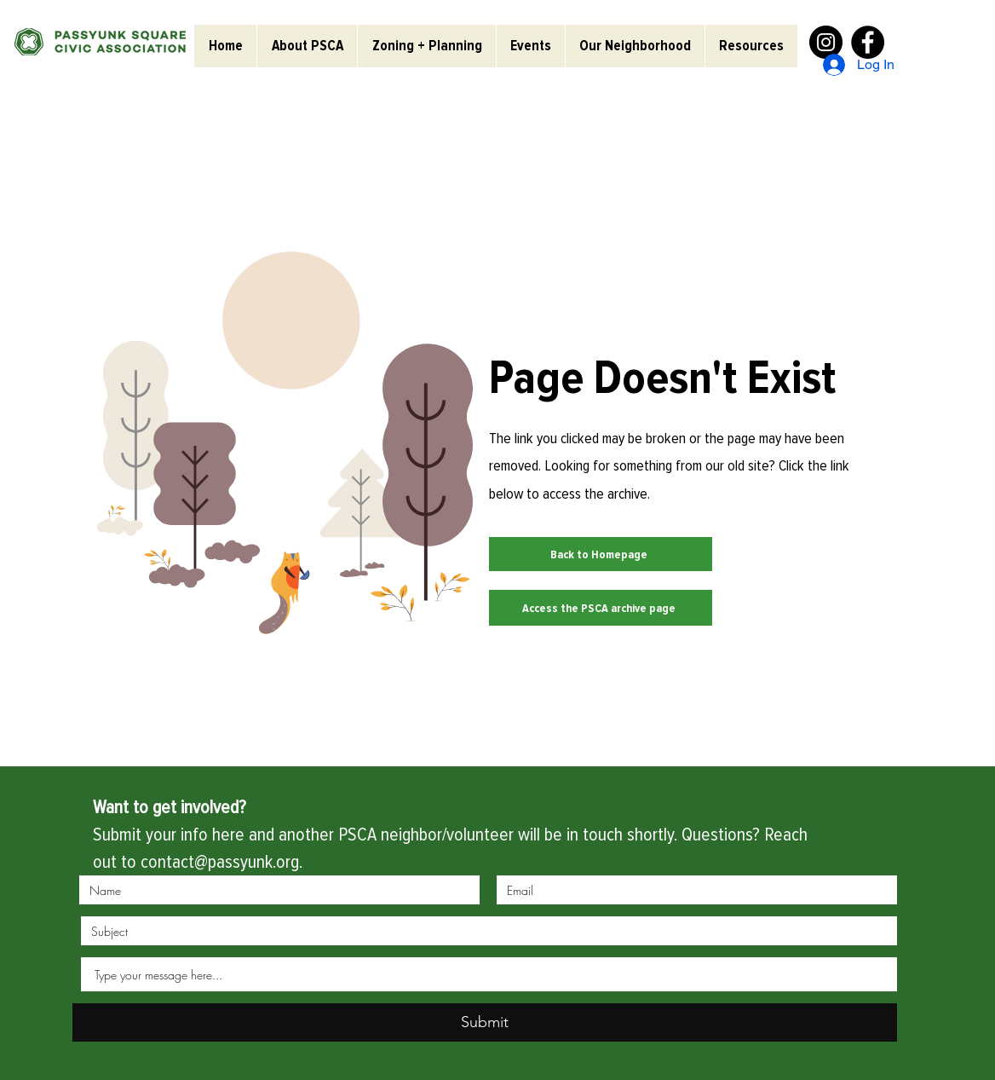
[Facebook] (867, 42)
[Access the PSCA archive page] (600, 608)
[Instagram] (826, 42)
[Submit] (484, 1022)
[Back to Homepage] (600, 554)
